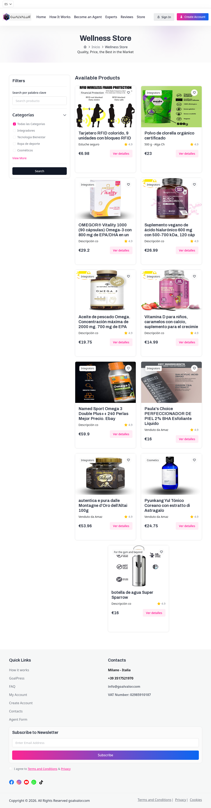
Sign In (164, 17)
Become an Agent (88, 17)
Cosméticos (25, 150)
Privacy (66, 769)
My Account (18, 694)
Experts (111, 17)
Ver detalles (121, 154)
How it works (19, 670)
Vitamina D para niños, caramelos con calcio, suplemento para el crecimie (171, 322)
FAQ (12, 686)
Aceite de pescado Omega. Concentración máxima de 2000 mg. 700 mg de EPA (104, 322)
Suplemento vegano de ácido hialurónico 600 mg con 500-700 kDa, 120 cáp (169, 230)
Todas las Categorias (31, 124)
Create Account (192, 17)
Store (141, 17)
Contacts (16, 711)
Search (39, 171)
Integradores (26, 130)
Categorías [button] (23, 115)
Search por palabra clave (29, 93)
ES (6, 4)
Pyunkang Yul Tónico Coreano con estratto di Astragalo (167, 505)
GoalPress (17, 678)
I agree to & (42, 769)
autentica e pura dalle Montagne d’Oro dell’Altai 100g (103, 505)
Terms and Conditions (42, 769)
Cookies (196, 799)
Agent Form (18, 719)
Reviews (127, 17)
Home (41, 17)
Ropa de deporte (28, 144)
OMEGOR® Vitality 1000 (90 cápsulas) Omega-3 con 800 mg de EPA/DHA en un (105, 230)
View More (19, 158)
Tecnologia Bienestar (31, 137)
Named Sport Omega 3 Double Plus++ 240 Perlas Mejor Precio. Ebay (103, 413)
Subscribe (105, 755)
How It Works (59, 17)
